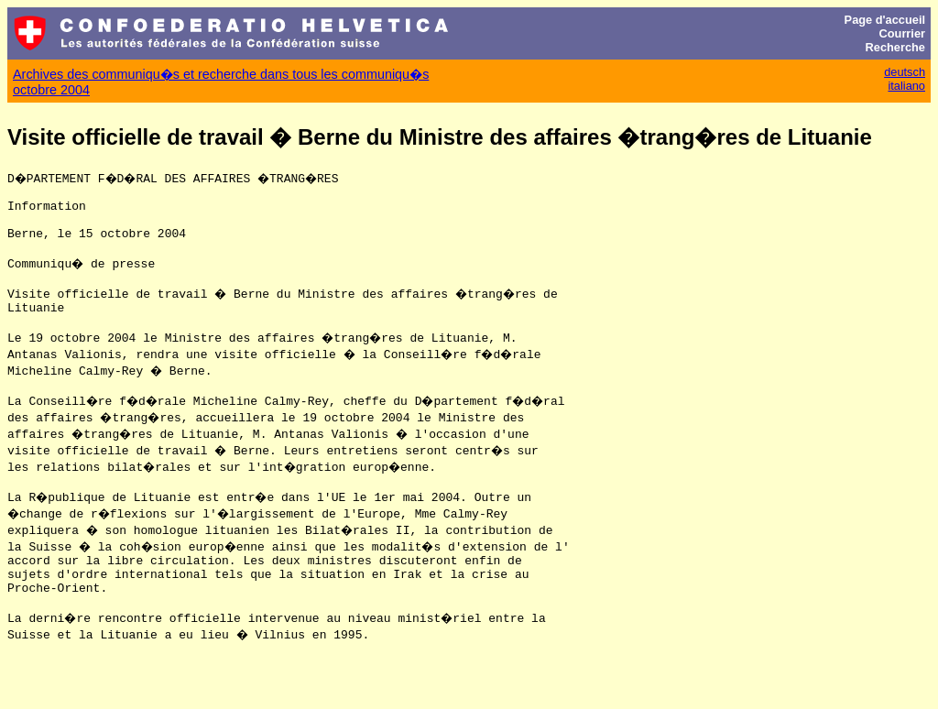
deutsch (904, 72)
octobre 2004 (51, 89)
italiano (906, 86)
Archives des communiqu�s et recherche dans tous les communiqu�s (221, 74)
